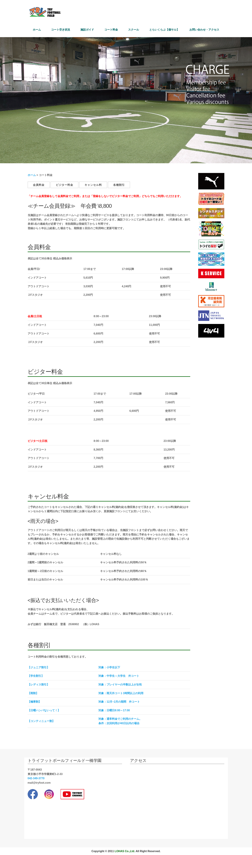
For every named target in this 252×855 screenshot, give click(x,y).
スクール (133, 29)
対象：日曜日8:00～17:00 (114, 710)
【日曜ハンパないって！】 (44, 710)
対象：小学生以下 (109, 667)
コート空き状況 (60, 29)
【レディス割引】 (38, 684)
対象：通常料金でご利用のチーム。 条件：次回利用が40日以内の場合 (120, 721)
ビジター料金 (64, 184)
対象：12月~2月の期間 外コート (119, 701)
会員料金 (38, 184)
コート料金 (111, 29)
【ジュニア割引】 (38, 667)
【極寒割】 (34, 701)
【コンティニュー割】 (41, 721)
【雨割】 (33, 693)
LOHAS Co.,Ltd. (125, 851)
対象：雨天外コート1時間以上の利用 (120, 693)
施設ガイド (87, 29)
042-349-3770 (36, 778)
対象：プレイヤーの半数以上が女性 (120, 684)
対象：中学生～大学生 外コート (118, 675)
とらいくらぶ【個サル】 (164, 29)
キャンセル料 (93, 184)
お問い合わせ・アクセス (204, 29)
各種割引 (119, 184)
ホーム (37, 29)
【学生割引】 (36, 675)
